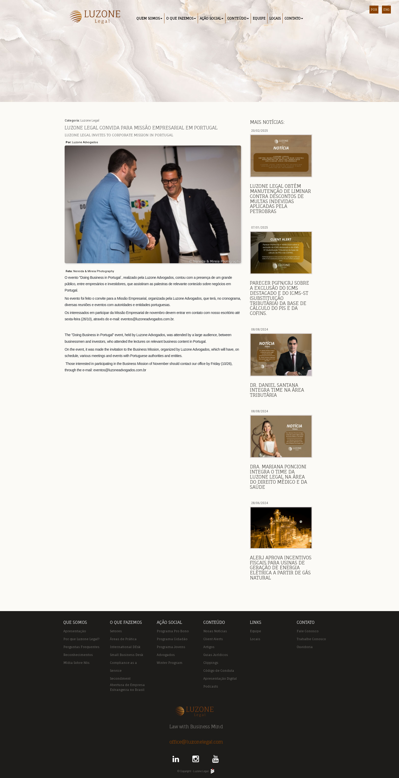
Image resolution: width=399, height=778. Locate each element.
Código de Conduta (218, 670)
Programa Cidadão (172, 639)
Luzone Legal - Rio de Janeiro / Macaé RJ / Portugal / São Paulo (93, 17)
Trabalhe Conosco (311, 639)
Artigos (209, 647)
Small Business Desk (126, 655)
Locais (255, 639)
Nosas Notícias (215, 631)
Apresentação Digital (220, 678)
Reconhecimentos (78, 655)
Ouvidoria (305, 647)
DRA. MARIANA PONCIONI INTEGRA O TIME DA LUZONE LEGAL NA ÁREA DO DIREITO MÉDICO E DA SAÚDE (278, 477)
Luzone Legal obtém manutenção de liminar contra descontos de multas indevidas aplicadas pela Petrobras (280, 198)
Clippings (210, 663)
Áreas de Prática (123, 639)
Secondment (120, 678)
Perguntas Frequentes (81, 647)
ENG (386, 9)
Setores (116, 631)
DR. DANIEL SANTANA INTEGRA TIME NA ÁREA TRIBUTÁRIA (277, 390)
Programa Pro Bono (173, 631)
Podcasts (210, 686)
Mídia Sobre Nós (76, 663)
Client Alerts (213, 639)
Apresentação (74, 631)
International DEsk (125, 647)
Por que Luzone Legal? (81, 639)
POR (374, 9)
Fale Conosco (308, 631)
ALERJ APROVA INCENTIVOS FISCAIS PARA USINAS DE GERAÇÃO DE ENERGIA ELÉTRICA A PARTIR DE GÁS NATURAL (280, 568)
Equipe (255, 631)
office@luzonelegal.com (196, 742)
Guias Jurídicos (215, 655)
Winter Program (169, 663)
